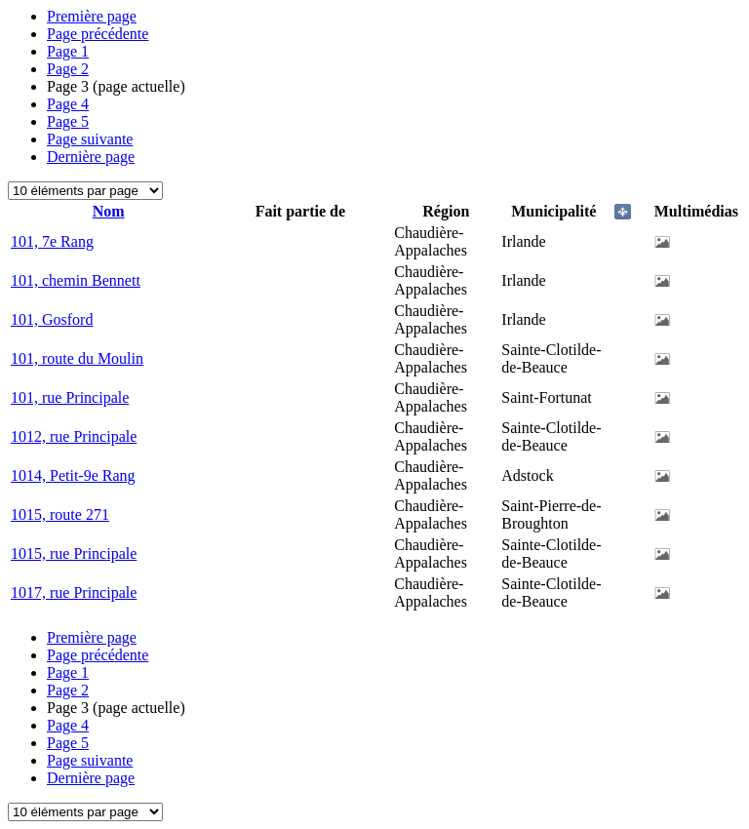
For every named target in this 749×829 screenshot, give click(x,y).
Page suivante (90, 139)
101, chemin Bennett (75, 280)
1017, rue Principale (74, 592)
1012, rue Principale (74, 436)
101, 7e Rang (52, 241)
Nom (109, 211)
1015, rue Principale (74, 553)
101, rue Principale (70, 397)
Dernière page (91, 156)
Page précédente (97, 33)
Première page (92, 16)
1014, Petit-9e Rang (73, 475)
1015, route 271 (60, 514)
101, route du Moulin (77, 358)
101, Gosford (52, 319)
